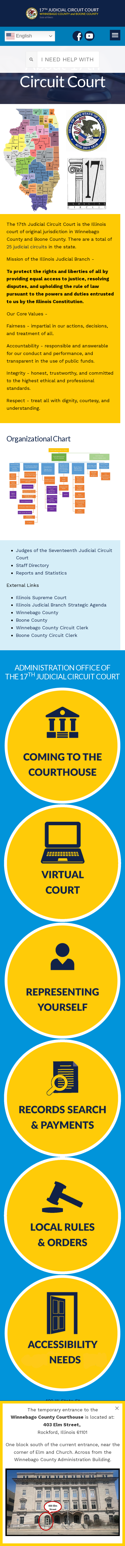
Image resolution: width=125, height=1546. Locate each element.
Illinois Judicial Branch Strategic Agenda (61, 605)
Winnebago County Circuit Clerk (52, 627)
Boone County (31, 620)
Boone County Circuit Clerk (46, 635)
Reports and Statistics (41, 573)
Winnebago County (37, 612)
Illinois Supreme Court (41, 597)
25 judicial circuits (27, 246)
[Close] (116, 1408)
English (19, 36)
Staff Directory (32, 565)
